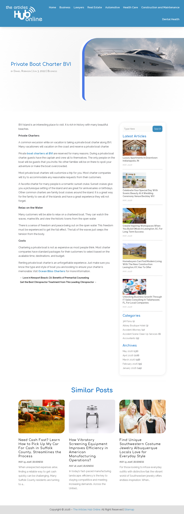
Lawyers (79, 7)
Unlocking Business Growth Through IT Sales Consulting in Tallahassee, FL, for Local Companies (142, 300)
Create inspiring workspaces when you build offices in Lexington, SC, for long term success (142, 229)
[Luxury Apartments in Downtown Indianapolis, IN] (134, 148)
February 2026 (130, 364)
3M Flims (127, 321)
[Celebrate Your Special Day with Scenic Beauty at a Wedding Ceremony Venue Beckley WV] (134, 180)
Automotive (112, 7)
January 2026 (129, 368)
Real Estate (94, 7)
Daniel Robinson (22, 71)
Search (157, 129)
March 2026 (129, 359)
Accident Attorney (132, 330)
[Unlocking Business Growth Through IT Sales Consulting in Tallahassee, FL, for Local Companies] (134, 287)
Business (64, 7)
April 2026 (128, 355)
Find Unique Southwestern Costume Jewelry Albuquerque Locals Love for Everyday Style (140, 448)
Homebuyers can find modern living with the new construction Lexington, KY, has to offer (142, 264)
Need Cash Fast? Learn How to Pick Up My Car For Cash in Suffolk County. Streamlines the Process (39, 448)
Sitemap (129, 509)
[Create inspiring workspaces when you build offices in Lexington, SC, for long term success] (134, 216)
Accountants (129, 338)
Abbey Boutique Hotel (134, 325)
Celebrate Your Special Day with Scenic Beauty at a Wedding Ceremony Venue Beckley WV (140, 193)
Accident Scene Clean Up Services (140, 334)
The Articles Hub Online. (87, 509)
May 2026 (128, 351)
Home (52, 7)
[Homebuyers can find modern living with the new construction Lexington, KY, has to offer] (134, 251)
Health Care (130, 7)
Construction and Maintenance (160, 7)
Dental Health (170, 19)
